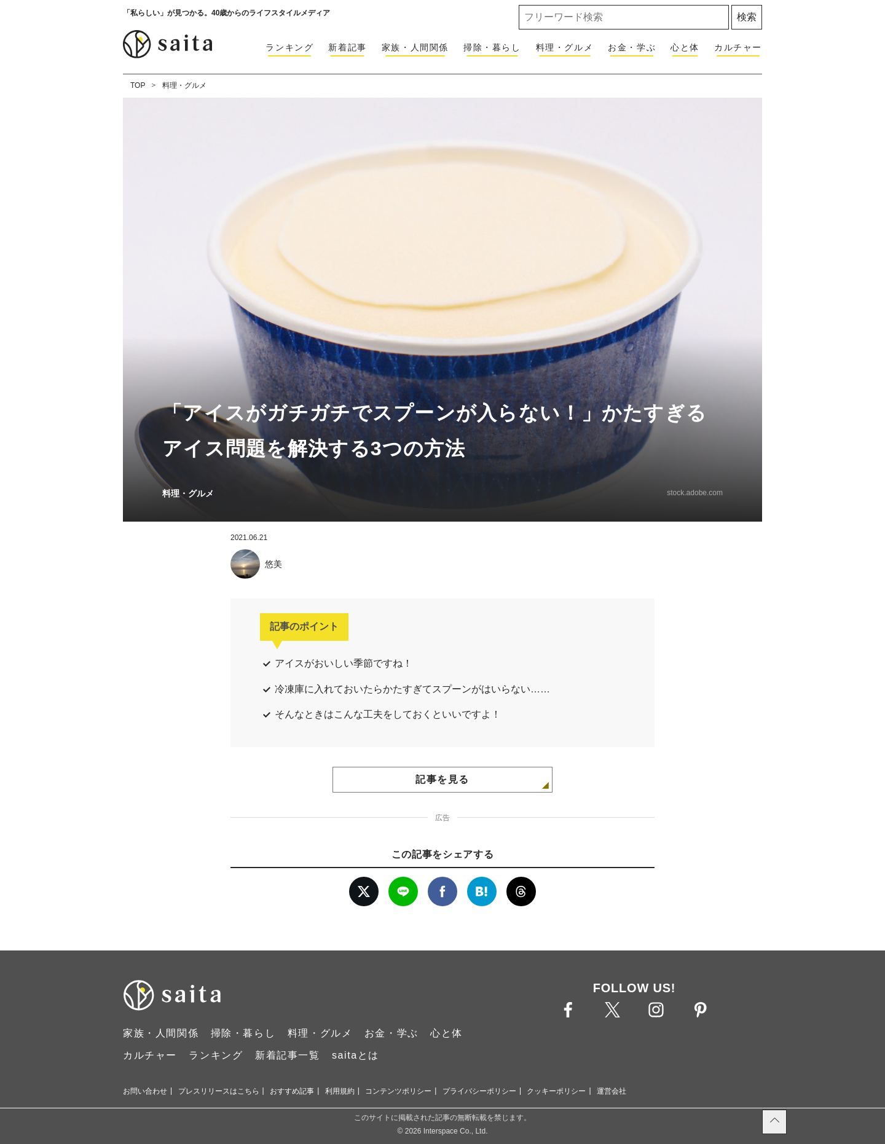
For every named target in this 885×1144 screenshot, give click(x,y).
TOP (137, 85)
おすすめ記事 (292, 1091)
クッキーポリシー (556, 1091)
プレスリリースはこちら (218, 1091)
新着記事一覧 (287, 1055)
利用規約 (340, 1091)
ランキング (289, 47)
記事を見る (442, 779)
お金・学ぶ (632, 47)
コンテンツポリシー (398, 1091)
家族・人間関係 (415, 47)
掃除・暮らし (492, 47)
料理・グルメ (565, 47)
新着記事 (347, 47)
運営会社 (611, 1091)
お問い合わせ (145, 1091)
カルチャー (738, 47)
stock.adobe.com (695, 492)
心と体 (685, 47)
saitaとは (355, 1055)
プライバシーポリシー (479, 1091)
